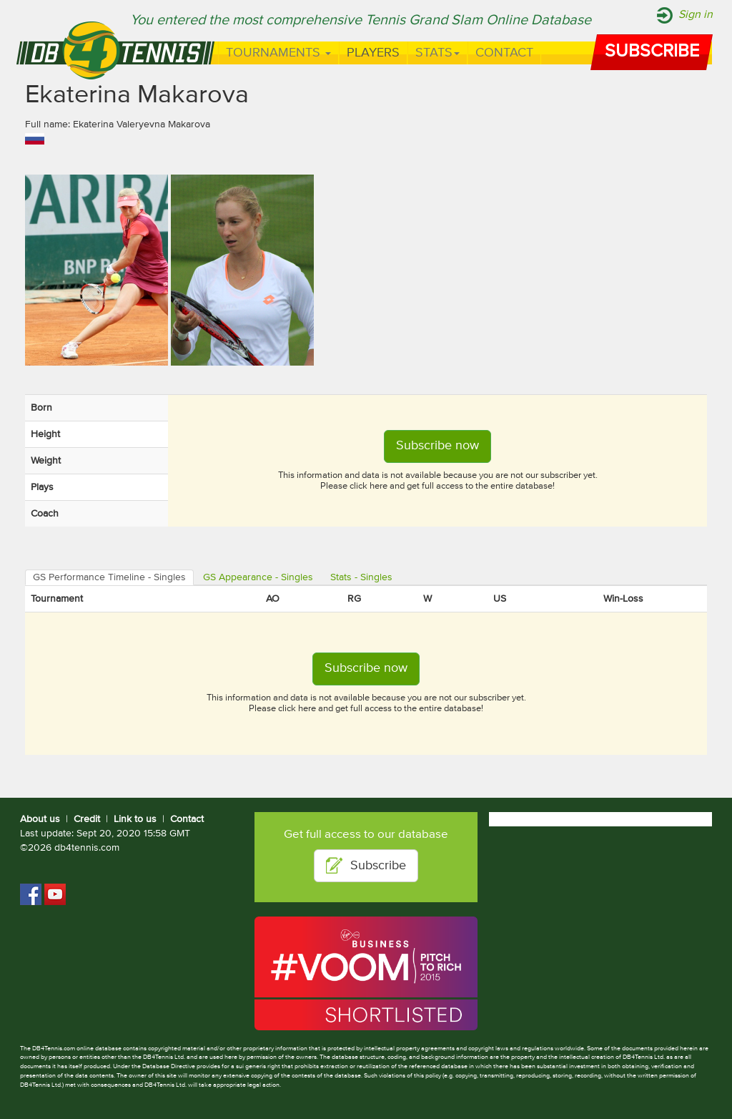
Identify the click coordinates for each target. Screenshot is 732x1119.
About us (40, 819)
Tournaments (278, 53)
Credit (87, 819)
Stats (437, 53)
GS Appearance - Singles (258, 577)
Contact (504, 53)
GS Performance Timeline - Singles (109, 577)
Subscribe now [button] (437, 445)
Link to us (135, 819)
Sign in (695, 15)
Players (373, 53)
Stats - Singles (361, 577)
